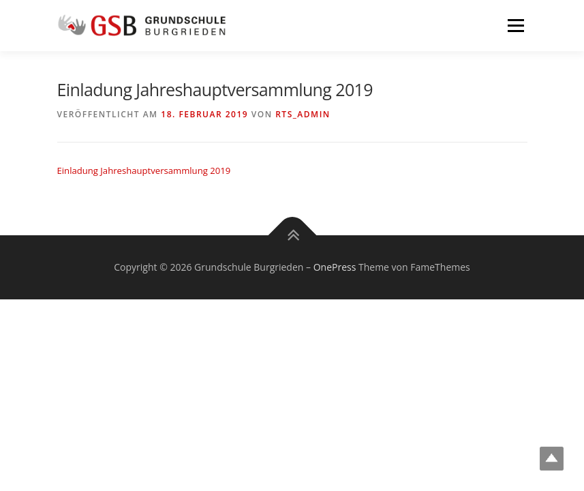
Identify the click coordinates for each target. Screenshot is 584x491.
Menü (515, 25)
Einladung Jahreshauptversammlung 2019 (144, 170)
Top (552, 459)
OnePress (334, 267)
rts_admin (302, 114)
